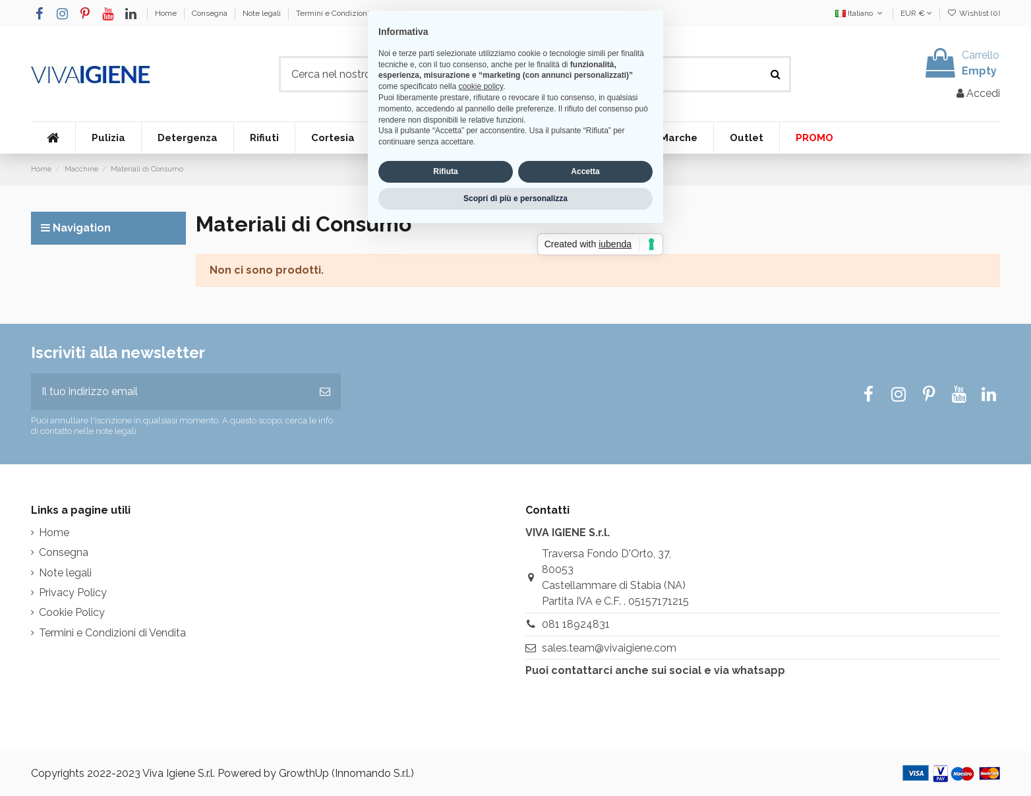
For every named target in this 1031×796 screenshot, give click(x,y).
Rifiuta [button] (445, 453)
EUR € (916, 13)
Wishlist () (973, 13)
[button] (108, 138)
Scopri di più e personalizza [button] (515, 479)
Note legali (263, 13)
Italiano (860, 13)
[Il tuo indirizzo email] (170, 391)
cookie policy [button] (480, 368)
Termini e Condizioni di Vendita (351, 13)
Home (167, 13)
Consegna (210, 13)
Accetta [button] (585, 453)
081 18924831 (576, 624)
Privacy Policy (73, 592)
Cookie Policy (72, 612)
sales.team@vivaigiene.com (609, 648)
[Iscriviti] (325, 391)
